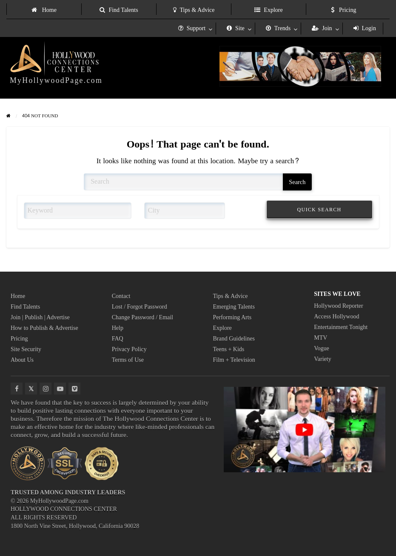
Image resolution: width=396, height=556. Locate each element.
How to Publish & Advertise (44, 328)
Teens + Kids (229, 349)
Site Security (26, 349)
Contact (121, 296)
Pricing (343, 10)
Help (117, 328)
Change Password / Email (142, 317)
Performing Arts (232, 317)
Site (236, 28)
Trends (278, 28)
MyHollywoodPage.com (56, 80)
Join (322, 28)
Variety (322, 359)
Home (44, 10)
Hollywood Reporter (338, 306)
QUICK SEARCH (319, 210)
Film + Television (234, 360)
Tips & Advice (194, 10)
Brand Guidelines (234, 338)
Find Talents (119, 10)
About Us (22, 360)
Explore (268, 10)
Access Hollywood (336, 316)
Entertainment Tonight (341, 327)
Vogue (321, 348)
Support (191, 28)
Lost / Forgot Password (139, 307)
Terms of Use (128, 360)
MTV (320, 338)
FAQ (117, 338)
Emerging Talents (234, 307)
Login (364, 28)
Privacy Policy (129, 349)
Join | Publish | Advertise (40, 317)
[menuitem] (43, 9)
